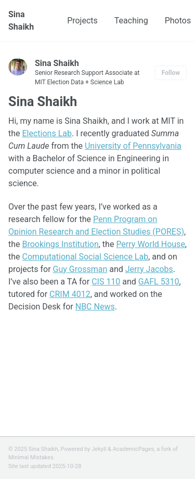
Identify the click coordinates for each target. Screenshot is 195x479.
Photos (178, 20)
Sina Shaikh (21, 20)
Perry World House (150, 244)
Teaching (131, 20)
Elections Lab (47, 133)
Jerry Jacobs (149, 269)
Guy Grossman (80, 269)
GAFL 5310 (158, 282)
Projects (82, 20)
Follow (171, 72)
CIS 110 (106, 282)
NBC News (95, 307)
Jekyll (99, 449)
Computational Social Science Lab (85, 257)
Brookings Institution (60, 244)
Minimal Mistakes (31, 457)
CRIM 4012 (69, 294)
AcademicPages (133, 449)
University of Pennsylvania (133, 146)
